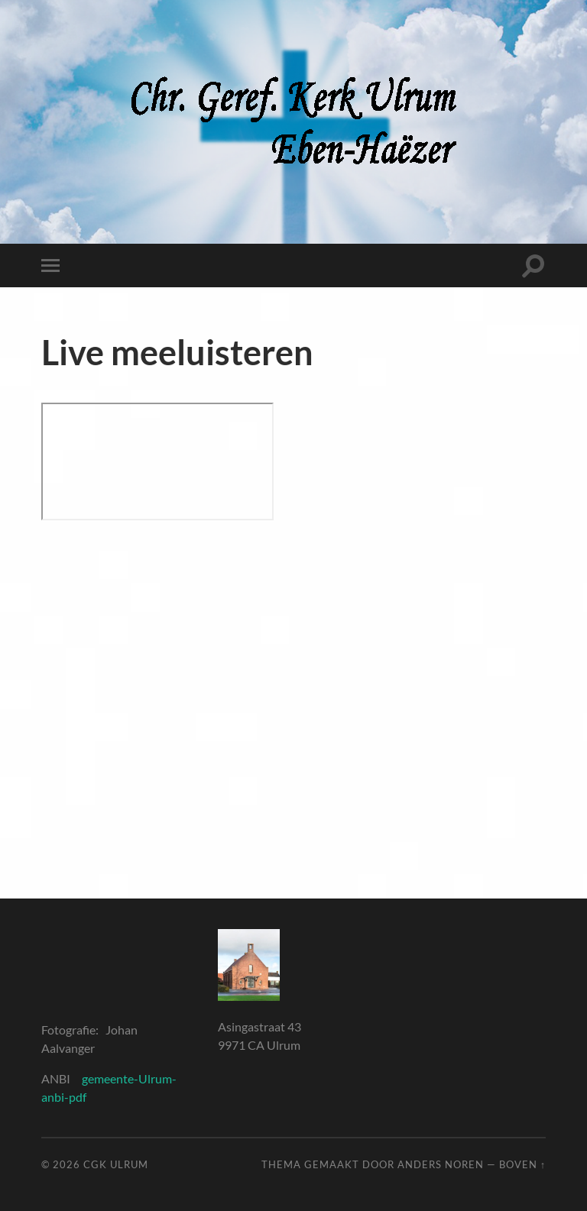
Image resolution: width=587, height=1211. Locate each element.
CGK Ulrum (115, 1164)
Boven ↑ (522, 1164)
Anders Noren (440, 1164)
